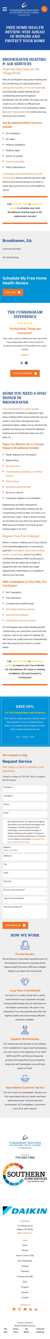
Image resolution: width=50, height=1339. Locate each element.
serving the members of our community (22, 87)
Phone (6, 804)
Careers (24, 1250)
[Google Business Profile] (30, 1309)
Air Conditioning (25, 1261)
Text (18, 737)
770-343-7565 (25, 1157)
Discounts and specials (17, 615)
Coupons (25, 1287)
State (6, 873)
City (5, 864)
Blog (25, 1282)
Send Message (15, 925)
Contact (25, 1297)
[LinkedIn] (36, 1309)
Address (7, 847)
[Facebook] (14, 1309)
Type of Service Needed (14, 898)
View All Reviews (25, 373)
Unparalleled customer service (21, 620)
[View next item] (26, 363)
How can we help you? (13, 907)
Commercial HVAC (15, 161)
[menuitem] (25, 249)
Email (25, 737)
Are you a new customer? (14, 890)
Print (32, 737)
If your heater (9, 409)
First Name (8, 787)
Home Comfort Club (25, 1255)
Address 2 (8, 856)
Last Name (8, 796)
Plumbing (25, 1271)
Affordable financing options (20, 609)
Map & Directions (24, 1233)
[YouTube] (25, 1309)
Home (25, 1245)
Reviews (25, 1292)
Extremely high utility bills (18, 487)
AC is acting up (26, 409)
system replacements (16, 112)
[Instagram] (19, 1309)
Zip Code (7, 881)
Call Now (13, 292)
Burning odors (13, 466)
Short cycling (12, 481)
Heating (25, 1266)
